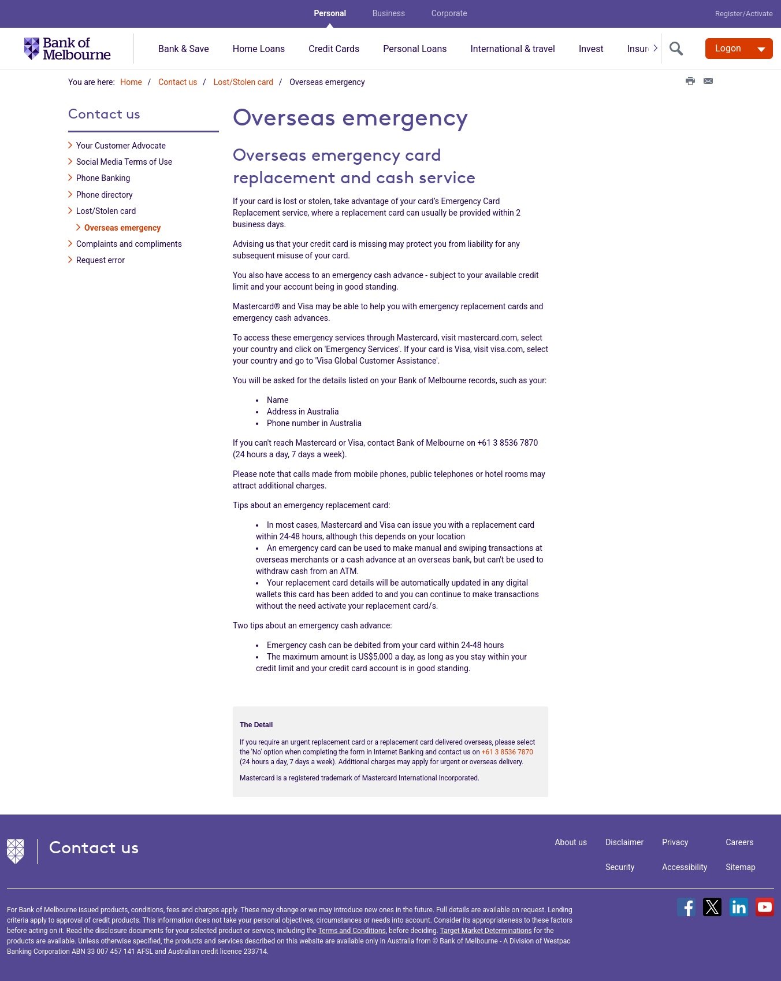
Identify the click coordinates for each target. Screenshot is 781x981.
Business (389, 13)
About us (571, 842)
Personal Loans (415, 48)
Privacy (675, 842)
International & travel (512, 48)
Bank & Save (183, 48)
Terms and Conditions (352, 931)
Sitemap (741, 867)
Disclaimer (624, 842)
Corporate (449, 13)
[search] (679, 49)
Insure (640, 48)
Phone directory (104, 194)
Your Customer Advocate (121, 145)
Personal (330, 13)
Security (619, 867)
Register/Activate (744, 13)
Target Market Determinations (486, 931)
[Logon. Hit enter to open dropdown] (739, 48)
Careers (740, 842)
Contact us (177, 82)
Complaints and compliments (129, 244)
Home (131, 82)
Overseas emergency (122, 227)
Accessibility (684, 867)
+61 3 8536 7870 (507, 751)
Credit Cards (333, 48)
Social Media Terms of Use (124, 161)
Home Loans (259, 48)
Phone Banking (103, 178)
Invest (591, 48)
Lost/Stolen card (243, 82)
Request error (100, 260)
